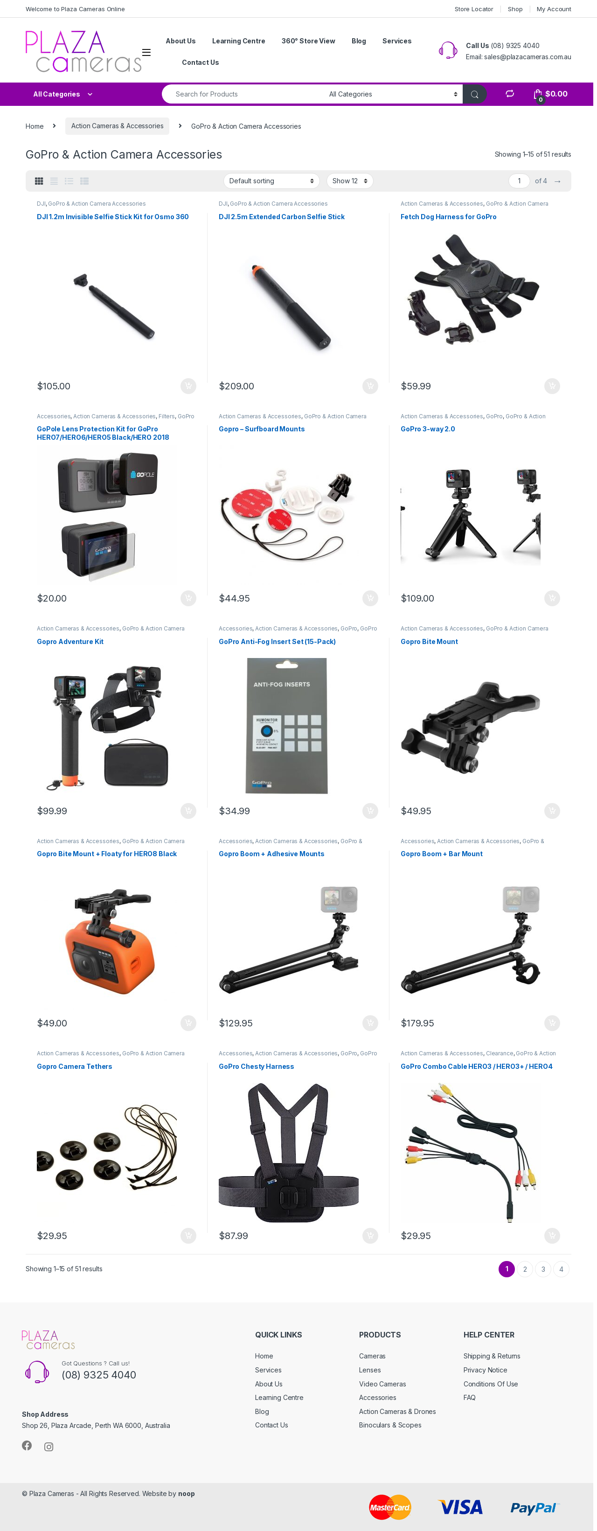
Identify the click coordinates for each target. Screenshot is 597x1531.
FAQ (470, 1397)
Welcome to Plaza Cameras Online (75, 9)
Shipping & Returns (492, 1356)
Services (397, 41)
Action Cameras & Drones (397, 1411)
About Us (181, 41)
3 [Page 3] (543, 1269)
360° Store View (308, 41)
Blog (359, 41)
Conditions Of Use (491, 1384)
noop (186, 1493)
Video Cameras (382, 1384)
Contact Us (200, 62)
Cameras (372, 1356)
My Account (554, 9)
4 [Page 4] (561, 1269)
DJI (41, 203)
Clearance (500, 1053)
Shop (515, 9)
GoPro (494, 416)
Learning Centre (238, 41)
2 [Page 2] (525, 1269)
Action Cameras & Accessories (117, 126)
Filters (167, 416)
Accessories (53, 416)
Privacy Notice (485, 1370)
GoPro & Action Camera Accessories (97, 203)
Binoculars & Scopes (390, 1425)
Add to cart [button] (188, 386)
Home (34, 126)
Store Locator (474, 9)
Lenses (370, 1370)
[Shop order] (271, 181)
